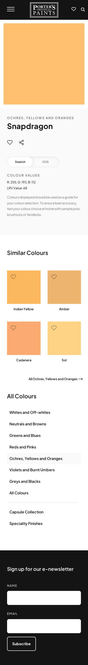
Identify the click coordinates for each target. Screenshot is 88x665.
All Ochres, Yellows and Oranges (53, 379)
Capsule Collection (26, 511)
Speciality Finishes (25, 523)
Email (12, 614)
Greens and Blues (25, 435)
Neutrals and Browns (27, 423)
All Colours (18, 492)
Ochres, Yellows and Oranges (40, 118)
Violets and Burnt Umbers (32, 469)
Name (12, 586)
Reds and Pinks (22, 446)
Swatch (20, 162)
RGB (45, 162)
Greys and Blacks (24, 481)
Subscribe (21, 643)
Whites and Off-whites (29, 412)
